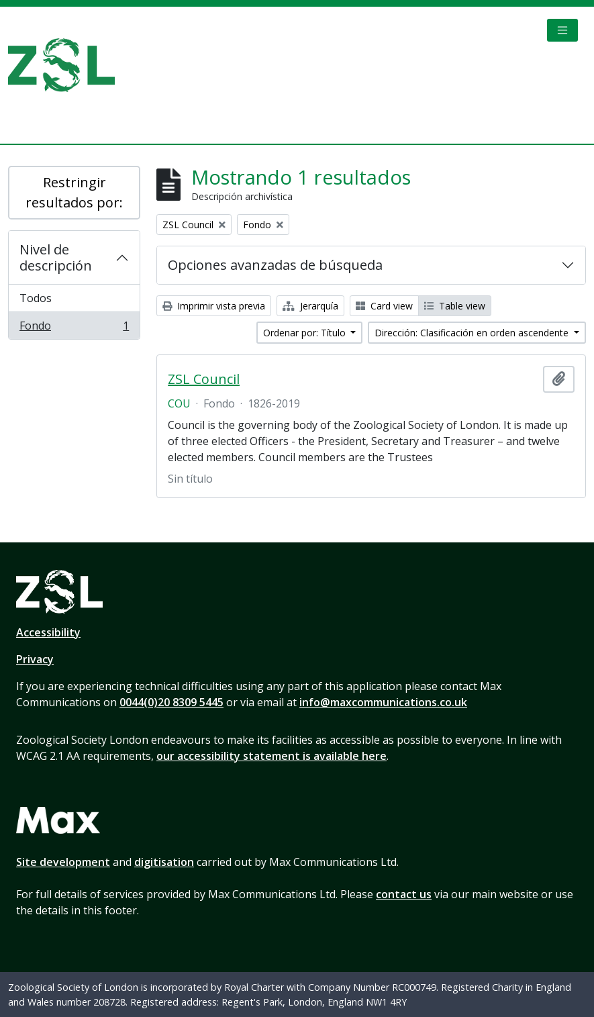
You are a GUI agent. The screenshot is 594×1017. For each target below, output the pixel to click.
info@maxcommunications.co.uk (383, 702)
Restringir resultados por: (74, 192)
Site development (63, 862)
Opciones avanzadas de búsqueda (275, 265)
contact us (404, 894)
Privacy (35, 659)
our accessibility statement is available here (271, 755)
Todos (35, 298)
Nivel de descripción (55, 257)
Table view (454, 305)
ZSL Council (204, 379)
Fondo (74, 328)
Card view (384, 305)
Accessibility (48, 632)
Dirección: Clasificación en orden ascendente (473, 332)
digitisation (164, 862)
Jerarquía (310, 305)
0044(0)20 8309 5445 (171, 702)
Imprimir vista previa (213, 305)
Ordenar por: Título (305, 332)
